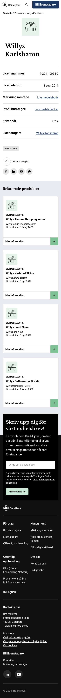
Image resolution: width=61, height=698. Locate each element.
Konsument (38, 523)
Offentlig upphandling (15, 543)
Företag (8, 523)
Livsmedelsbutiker (46, 109)
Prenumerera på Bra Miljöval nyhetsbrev (14, 580)
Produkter (19, 13)
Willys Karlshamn (47, 133)
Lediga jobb (37, 570)
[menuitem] (17, 536)
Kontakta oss (38, 563)
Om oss (35, 556)
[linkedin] (7, 674)
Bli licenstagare (45, 4)
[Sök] (26, 4)
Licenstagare (10, 536)
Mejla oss (8, 633)
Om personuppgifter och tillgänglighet (25, 641)
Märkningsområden (42, 530)
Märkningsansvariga (15, 664)
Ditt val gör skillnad (42, 547)
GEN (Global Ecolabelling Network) (15, 570)
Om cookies (10, 645)
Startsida (7, 13)
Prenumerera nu (17, 491)
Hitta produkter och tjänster (42, 538)
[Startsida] (12, 4)
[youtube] (19, 674)
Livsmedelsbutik (47, 97)
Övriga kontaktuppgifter (16, 637)
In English (9, 592)
